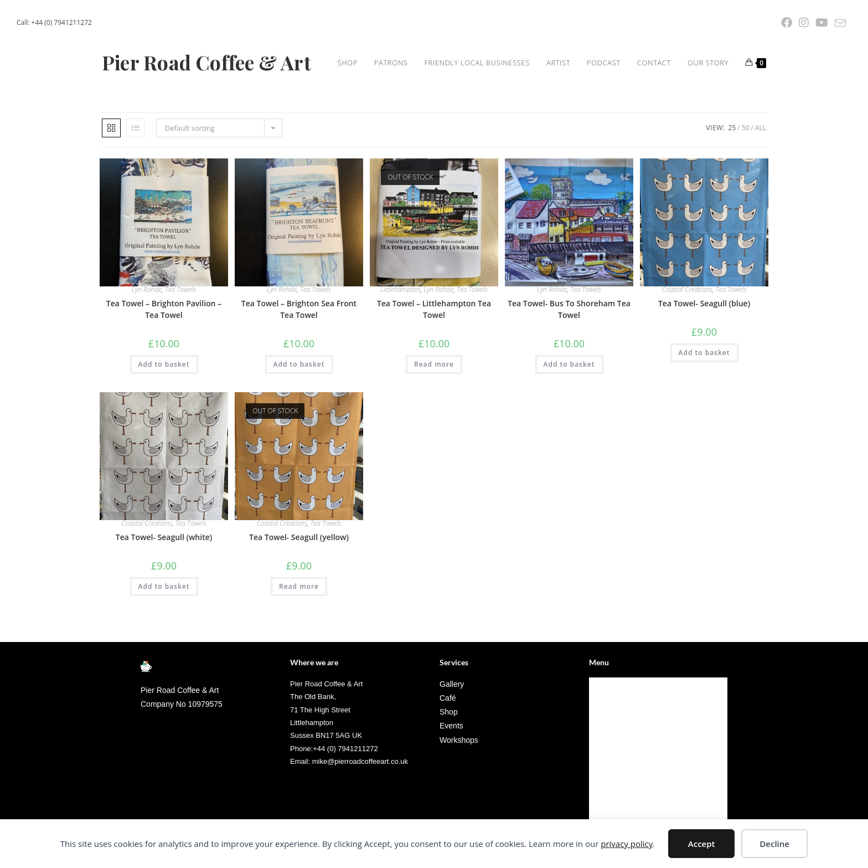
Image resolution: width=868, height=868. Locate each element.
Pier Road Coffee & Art (218, 62)
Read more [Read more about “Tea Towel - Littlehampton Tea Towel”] (434, 408)
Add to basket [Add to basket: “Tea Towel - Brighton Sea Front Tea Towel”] (299, 408)
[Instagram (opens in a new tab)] (803, 22)
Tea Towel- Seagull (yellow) (299, 581)
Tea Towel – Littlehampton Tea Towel (434, 353)
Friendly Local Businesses (638, 754)
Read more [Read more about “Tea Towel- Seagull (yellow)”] (299, 630)
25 (732, 172)
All (760, 172)
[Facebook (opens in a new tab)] (786, 22)
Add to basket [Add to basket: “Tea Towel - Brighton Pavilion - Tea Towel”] (164, 408)
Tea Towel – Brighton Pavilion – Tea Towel (163, 353)
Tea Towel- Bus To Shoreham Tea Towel (569, 353)
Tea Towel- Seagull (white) (164, 581)
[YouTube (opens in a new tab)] (821, 22)
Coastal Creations (687, 333)
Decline (774, 843)
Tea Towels (180, 333)
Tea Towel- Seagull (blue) (704, 347)
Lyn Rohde (147, 333)
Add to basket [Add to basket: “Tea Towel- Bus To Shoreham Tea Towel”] (569, 408)
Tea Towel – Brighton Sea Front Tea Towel (298, 353)
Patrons (608, 741)
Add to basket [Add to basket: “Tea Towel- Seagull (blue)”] (704, 397)
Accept (701, 843)
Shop (603, 728)
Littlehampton (400, 333)
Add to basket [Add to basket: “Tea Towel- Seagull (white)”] (164, 630)
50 (746, 172)
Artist (604, 768)
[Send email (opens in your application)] (838, 23)
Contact (608, 794)
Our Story (611, 808)
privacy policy (627, 843)
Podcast (608, 781)
